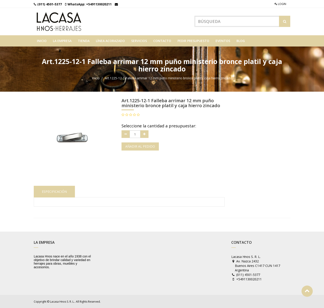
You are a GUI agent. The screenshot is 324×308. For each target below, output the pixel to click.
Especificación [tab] (54, 191)
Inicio (96, 78)
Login (280, 4)
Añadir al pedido (140, 146)
